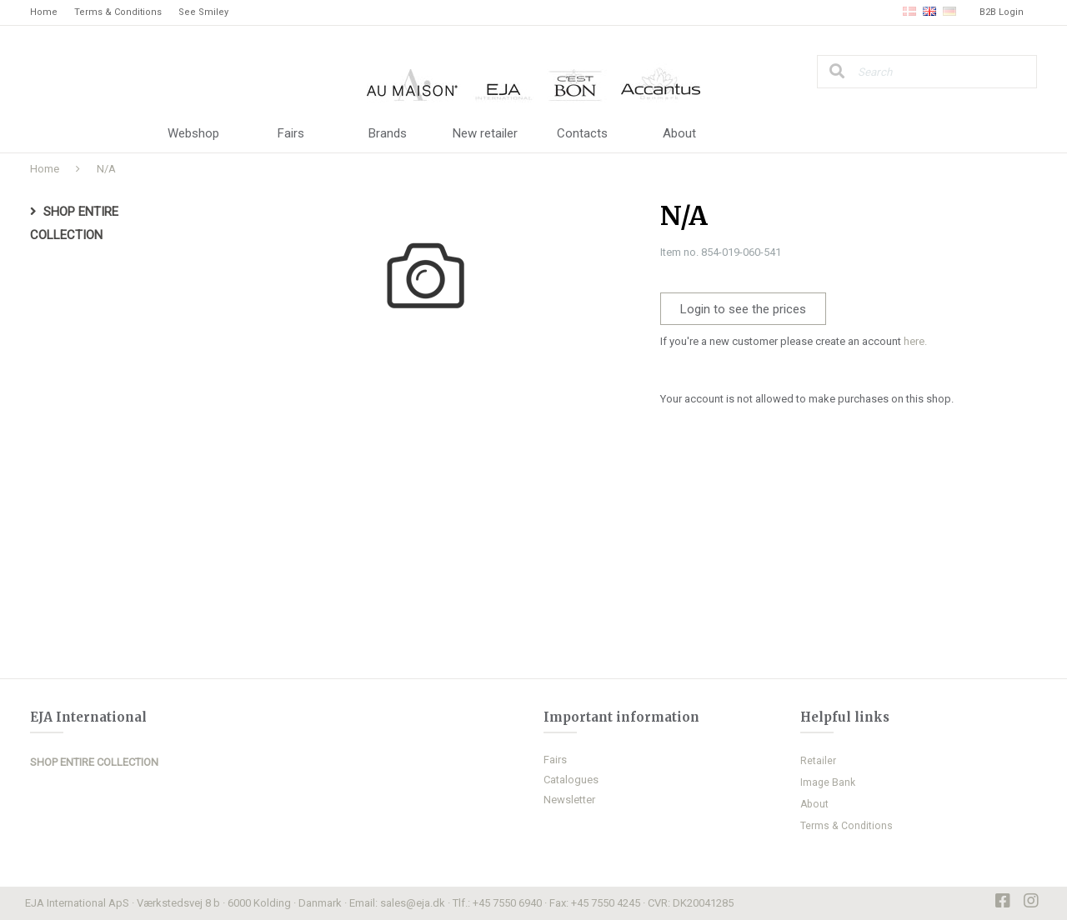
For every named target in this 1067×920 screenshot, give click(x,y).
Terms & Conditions (118, 12)
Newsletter (569, 799)
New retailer (485, 133)
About (679, 133)
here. (915, 341)
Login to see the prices (743, 309)
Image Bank (827, 782)
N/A (106, 168)
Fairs (291, 133)
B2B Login (1001, 12)
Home (44, 12)
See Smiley (203, 12)
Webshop (193, 133)
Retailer (818, 761)
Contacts (582, 133)
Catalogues (571, 779)
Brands (387, 133)
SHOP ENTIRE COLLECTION (94, 762)
